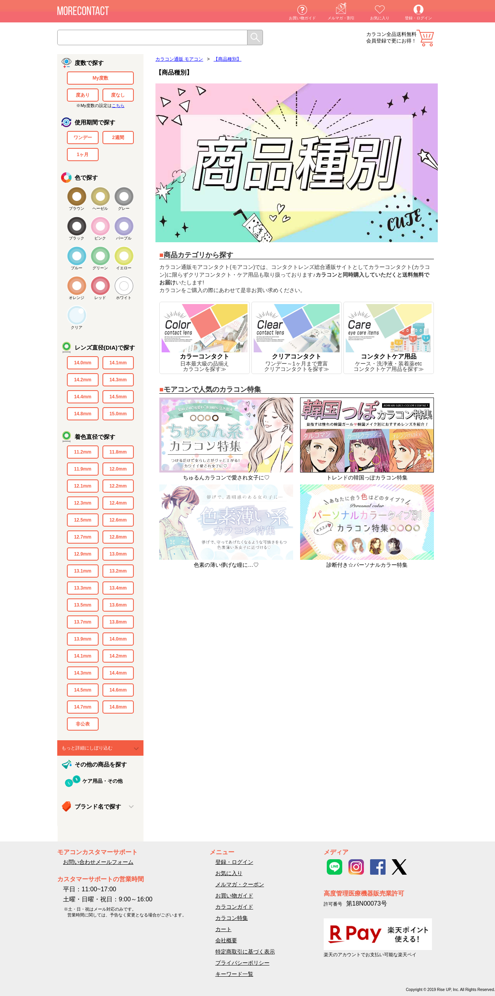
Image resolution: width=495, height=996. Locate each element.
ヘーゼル (100, 208)
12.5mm (82, 520)
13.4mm (118, 588)
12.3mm (82, 503)
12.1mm (82, 486)
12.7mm (82, 537)
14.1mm (118, 362)
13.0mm (118, 554)
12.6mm (118, 520)
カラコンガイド (234, 907)
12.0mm (118, 469)
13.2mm (118, 571)
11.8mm (118, 452)
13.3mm (82, 588)
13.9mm (82, 639)
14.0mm (82, 362)
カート (425, 38)
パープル (123, 238)
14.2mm (82, 379)
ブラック (76, 238)
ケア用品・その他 (102, 781)
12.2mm (118, 486)
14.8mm (82, 413)
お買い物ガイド (302, 18)
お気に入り (379, 18)
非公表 (83, 724)
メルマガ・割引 (341, 18)
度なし (118, 95)
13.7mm (82, 622)
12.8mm (118, 537)
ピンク (100, 238)
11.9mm (82, 469)
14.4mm (82, 396)
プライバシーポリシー (242, 963)
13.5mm (82, 605)
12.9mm (82, 554)
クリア (76, 327)
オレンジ (76, 298)
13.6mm (118, 605)
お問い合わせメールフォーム (98, 862)
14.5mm (118, 396)
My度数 (100, 78)
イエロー (123, 268)
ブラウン (76, 208)
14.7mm (82, 707)
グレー (124, 208)
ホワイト (123, 298)
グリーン (100, 268)
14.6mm (118, 690)
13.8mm (118, 622)
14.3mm (118, 379)
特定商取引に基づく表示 (245, 951)
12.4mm (118, 503)
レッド (100, 298)
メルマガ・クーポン (239, 884)
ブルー (76, 268)
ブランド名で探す (98, 806)
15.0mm (118, 413)
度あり (83, 95)
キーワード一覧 (234, 974)
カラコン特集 (231, 918)
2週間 (118, 137)
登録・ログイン (418, 18)
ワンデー (82, 137)
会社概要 (226, 940)
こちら (118, 105)
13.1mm (82, 571)
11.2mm (82, 452)
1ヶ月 (83, 154)
